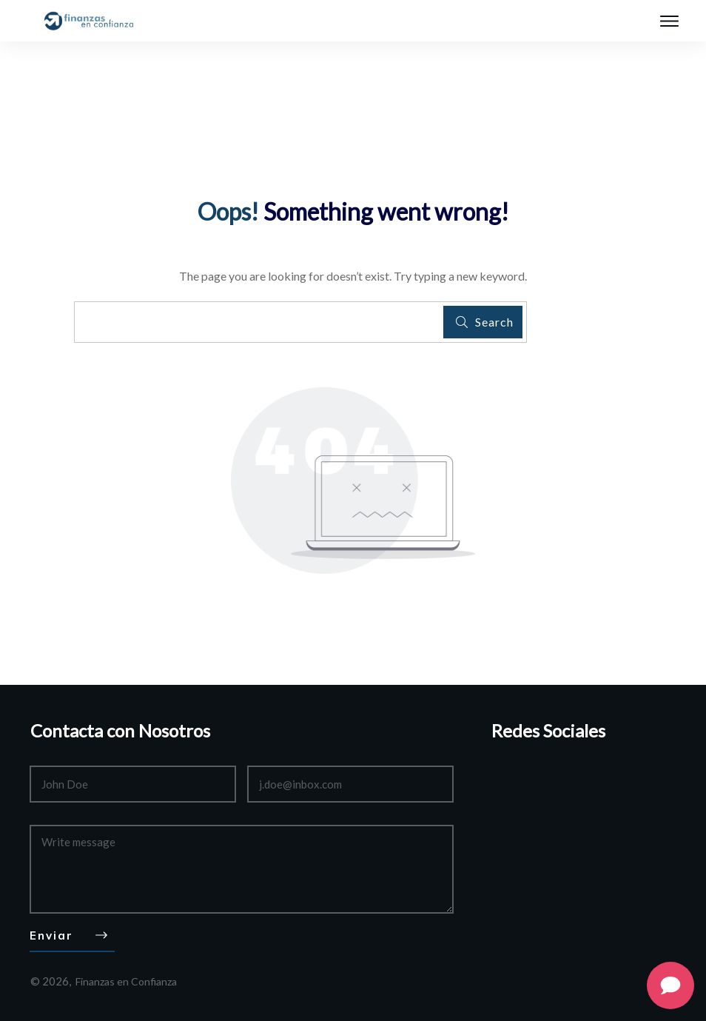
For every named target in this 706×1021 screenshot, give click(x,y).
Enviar (51, 935)
